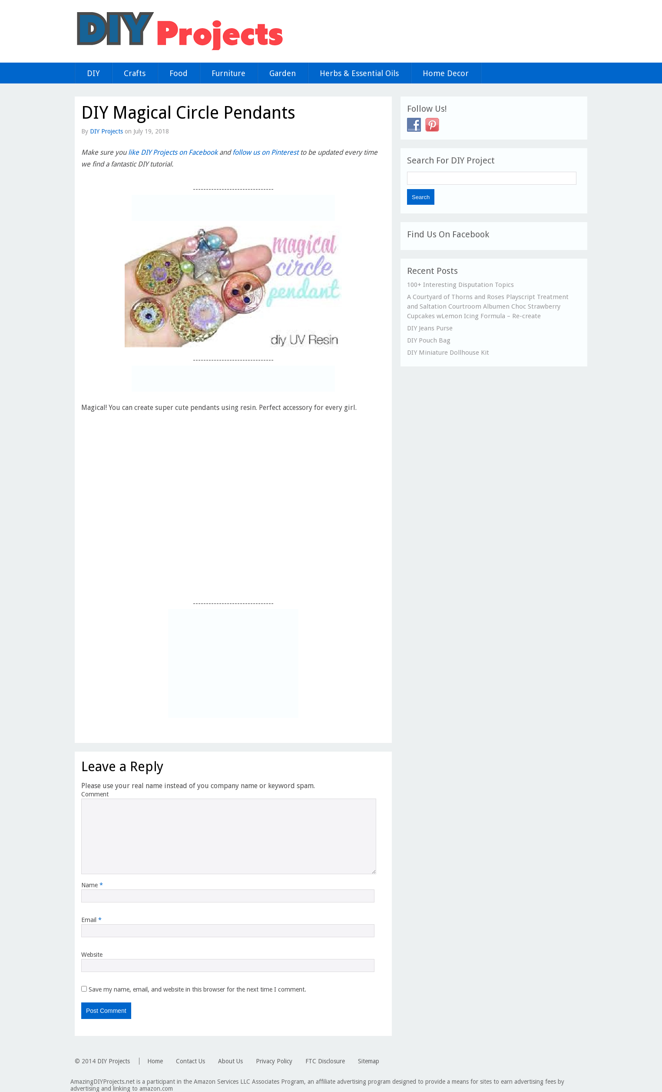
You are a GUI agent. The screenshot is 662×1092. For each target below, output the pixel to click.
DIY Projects (106, 131)
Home (155, 1061)
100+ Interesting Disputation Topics (460, 285)
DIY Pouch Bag (428, 340)
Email (91, 919)
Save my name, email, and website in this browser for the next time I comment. (197, 989)
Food (178, 73)
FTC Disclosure (325, 1061)
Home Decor (446, 73)
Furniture (228, 73)
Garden (282, 73)
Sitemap (368, 1061)
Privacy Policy (274, 1061)
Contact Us (190, 1061)
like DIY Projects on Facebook (173, 152)
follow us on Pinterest (265, 152)
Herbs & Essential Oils (359, 73)
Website (92, 954)
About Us (230, 1061)
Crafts (135, 73)
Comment (95, 794)
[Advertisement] (233, 208)
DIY (93, 73)
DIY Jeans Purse (430, 328)
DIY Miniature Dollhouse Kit (448, 352)
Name (92, 885)
